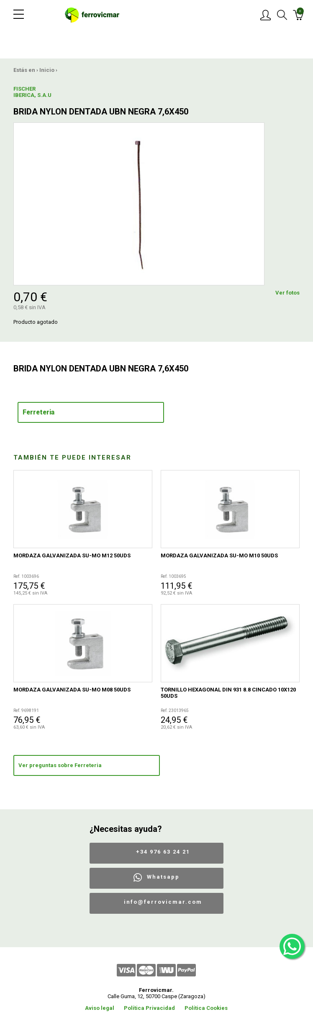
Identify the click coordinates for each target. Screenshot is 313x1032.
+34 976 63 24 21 (163, 852)
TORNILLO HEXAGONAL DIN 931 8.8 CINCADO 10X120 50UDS (228, 692)
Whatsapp (163, 877)
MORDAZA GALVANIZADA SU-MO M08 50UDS (72, 689)
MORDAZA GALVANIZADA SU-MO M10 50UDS (219, 555)
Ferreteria (38, 412)
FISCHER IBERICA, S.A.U (32, 92)
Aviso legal (99, 1008)
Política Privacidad (149, 1008)
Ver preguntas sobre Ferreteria (60, 765)
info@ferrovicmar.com (163, 902)
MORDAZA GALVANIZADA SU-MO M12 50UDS (72, 555)
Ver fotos (287, 293)
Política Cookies (206, 1008)
